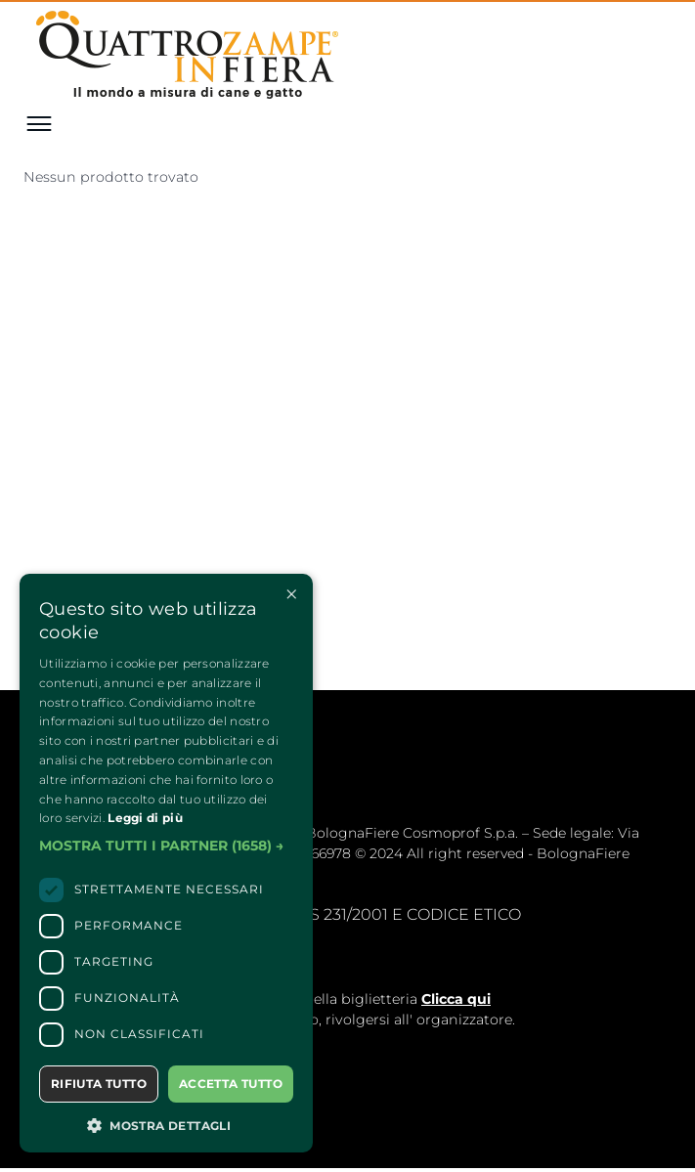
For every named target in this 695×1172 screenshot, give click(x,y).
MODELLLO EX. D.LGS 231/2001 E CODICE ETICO (336, 914)
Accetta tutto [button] (230, 1083)
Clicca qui (456, 999)
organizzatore (464, 1020)
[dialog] (166, 863)
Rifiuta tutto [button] (99, 1083)
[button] (166, 846)
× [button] (290, 594)
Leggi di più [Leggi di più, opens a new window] (145, 817)
